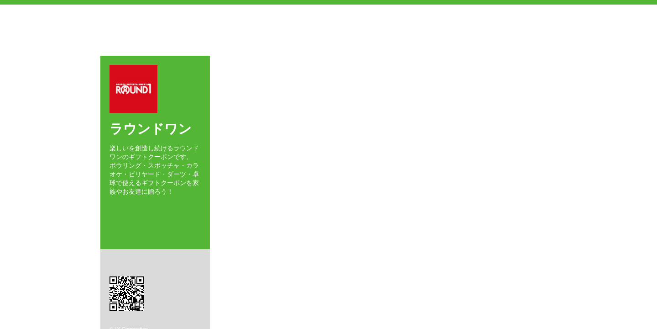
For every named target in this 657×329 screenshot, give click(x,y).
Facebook (112, 207)
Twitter (125, 207)
